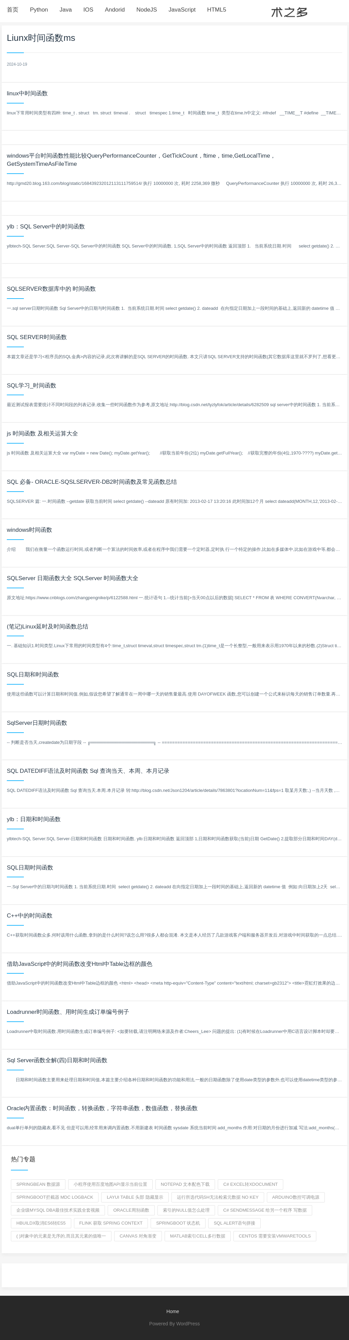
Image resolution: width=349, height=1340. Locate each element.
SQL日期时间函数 (30, 867)
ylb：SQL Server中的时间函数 (46, 226)
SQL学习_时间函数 (31, 385)
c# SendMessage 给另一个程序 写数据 (265, 1210)
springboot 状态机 (178, 1223)
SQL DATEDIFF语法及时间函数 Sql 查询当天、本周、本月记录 (88, 771)
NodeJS (146, 9)
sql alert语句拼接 (234, 1223)
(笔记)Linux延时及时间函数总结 (47, 626)
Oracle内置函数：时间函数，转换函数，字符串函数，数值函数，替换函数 (102, 1108)
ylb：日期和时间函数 (34, 819)
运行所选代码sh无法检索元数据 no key (218, 1197)
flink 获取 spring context (111, 1223)
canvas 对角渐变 (138, 1236)
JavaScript (182, 9)
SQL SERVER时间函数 (37, 337)
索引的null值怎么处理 (186, 1210)
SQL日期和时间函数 (33, 674)
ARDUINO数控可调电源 (295, 1197)
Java (66, 9)
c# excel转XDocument (250, 1184)
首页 (12, 9)
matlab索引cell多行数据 (197, 1236)
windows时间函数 (29, 530)
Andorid (115, 9)
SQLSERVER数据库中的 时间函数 (51, 289)
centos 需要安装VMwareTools (275, 1236)
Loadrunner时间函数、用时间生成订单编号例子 (68, 1012)
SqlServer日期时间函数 (37, 723)
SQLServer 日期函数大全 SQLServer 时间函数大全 (72, 578)
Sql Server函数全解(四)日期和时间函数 (57, 1060)
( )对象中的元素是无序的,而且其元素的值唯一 (61, 1236)
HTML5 (216, 9)
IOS (88, 9)
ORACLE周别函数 (131, 1210)
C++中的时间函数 (29, 915)
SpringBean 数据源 (38, 1184)
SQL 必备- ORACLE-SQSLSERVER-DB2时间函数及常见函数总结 (92, 482)
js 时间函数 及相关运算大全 (42, 433)
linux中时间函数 (27, 93)
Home (172, 1311)
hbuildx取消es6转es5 (41, 1223)
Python (39, 9)
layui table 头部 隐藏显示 (135, 1197)
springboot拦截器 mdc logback (54, 1197)
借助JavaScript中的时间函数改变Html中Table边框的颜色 (79, 964)
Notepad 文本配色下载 (185, 1184)
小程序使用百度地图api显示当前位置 (110, 1184)
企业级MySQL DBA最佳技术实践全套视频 (58, 1210)
